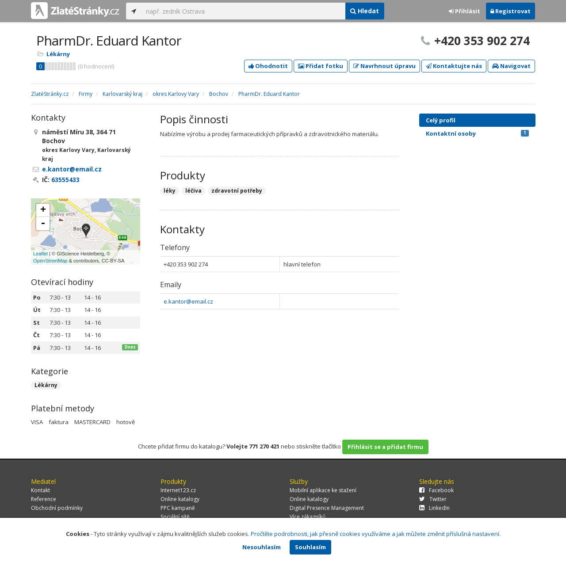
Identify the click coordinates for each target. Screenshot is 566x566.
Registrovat (510, 11)
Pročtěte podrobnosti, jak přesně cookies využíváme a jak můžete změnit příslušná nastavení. (376, 534)
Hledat (364, 11)
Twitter (433, 499)
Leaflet (40, 253)
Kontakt (40, 490)
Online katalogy (180, 499)
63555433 (65, 179)
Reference (43, 499)
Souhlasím (310, 547)
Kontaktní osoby (477, 133)
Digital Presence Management (327, 508)
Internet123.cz (178, 490)
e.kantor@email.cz (188, 301)
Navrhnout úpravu (384, 66)
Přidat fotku (320, 66)
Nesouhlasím (261, 547)
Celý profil (440, 120)
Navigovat (511, 66)
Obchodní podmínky (57, 508)
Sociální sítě (175, 516)
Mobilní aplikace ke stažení (323, 490)
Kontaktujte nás (454, 66)
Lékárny (58, 54)
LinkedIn (434, 508)
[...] (243, 11)
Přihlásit (464, 11)
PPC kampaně (178, 508)
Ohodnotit (268, 66)
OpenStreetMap (50, 260)
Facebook (436, 490)
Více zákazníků (307, 516)
